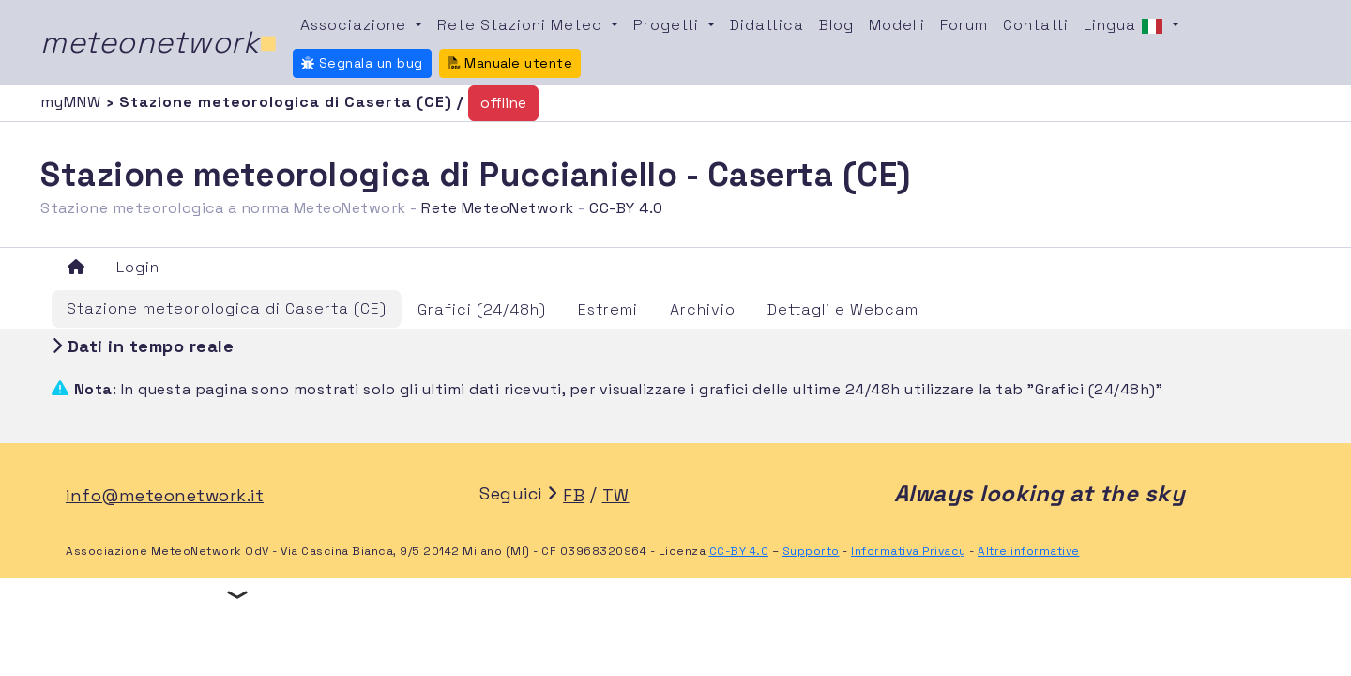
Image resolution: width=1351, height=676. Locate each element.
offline (503, 103)
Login (137, 267)
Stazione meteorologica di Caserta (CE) (227, 308)
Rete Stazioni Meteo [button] (522, 25)
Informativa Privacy (908, 551)
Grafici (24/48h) (481, 309)
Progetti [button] (668, 25)
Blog (836, 25)
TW (616, 495)
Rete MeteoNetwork (497, 208)
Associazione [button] (355, 25)
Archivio (703, 309)
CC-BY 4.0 (626, 208)
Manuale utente (510, 62)
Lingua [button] (1126, 26)
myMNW (73, 102)
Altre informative (1029, 551)
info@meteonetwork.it (165, 495)
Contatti (1036, 25)
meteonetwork (159, 42)
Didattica (767, 25)
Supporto (811, 551)
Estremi (608, 309)
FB (573, 495)
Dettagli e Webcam (842, 309)
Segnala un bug (362, 62)
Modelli (897, 25)
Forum (964, 25)
